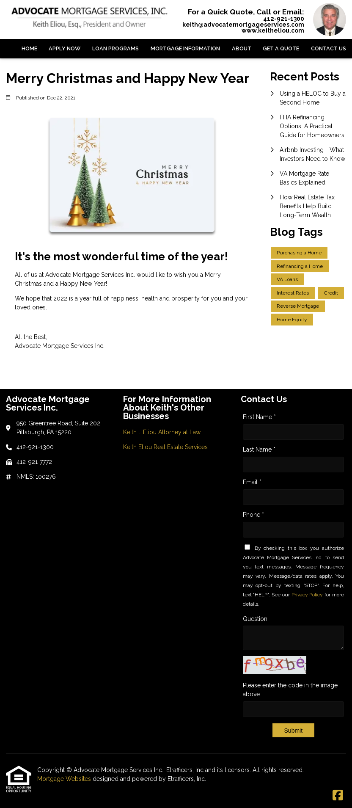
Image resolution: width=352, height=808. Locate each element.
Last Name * (259, 449)
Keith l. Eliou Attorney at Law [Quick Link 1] (162, 432)
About (241, 48)
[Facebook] (338, 795)
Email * (252, 482)
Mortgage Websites (65, 778)
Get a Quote (281, 48)
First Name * (259, 417)
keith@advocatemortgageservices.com (243, 24)
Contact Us (328, 48)
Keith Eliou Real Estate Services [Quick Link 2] (165, 447)
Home (29, 48)
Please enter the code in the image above (290, 690)
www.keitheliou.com (273, 30)
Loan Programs (115, 48)
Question (255, 618)
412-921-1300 (283, 18)
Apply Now (64, 48)
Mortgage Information (185, 48)
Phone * (253, 514)
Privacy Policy (307, 595)
